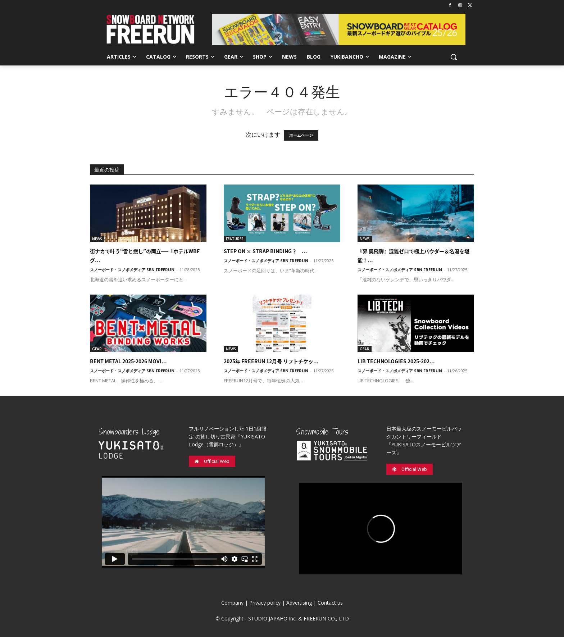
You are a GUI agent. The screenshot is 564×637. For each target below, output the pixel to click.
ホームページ (301, 135)
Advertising (299, 602)
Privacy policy (265, 602)
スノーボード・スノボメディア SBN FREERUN (132, 269)
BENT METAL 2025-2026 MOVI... (128, 361)
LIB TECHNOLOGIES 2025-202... (396, 361)
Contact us (330, 602)
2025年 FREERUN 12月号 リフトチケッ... (271, 361)
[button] (453, 56)
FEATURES (235, 238)
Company (232, 602)
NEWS (97, 238)
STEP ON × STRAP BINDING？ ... (265, 251)
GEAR (97, 348)
